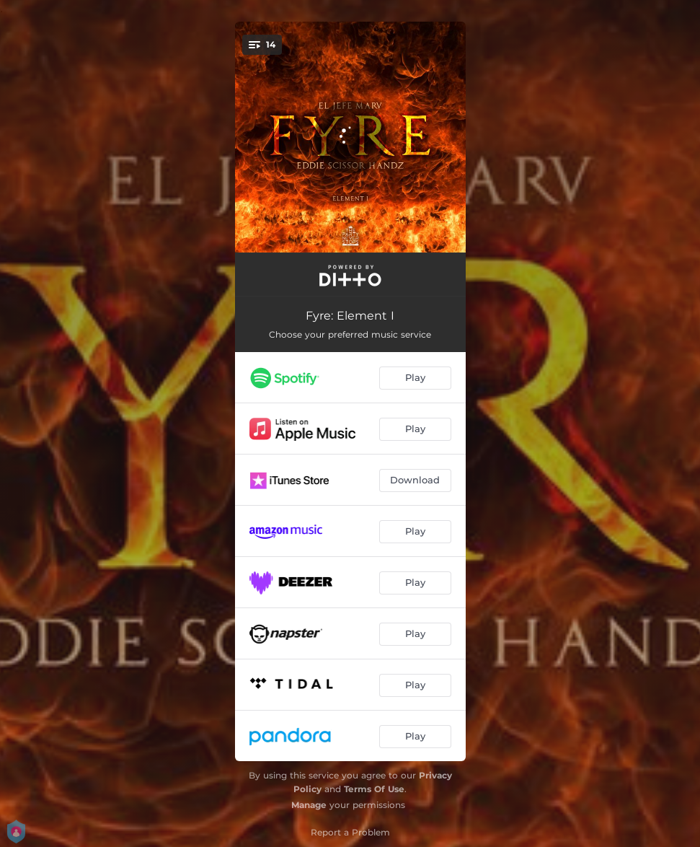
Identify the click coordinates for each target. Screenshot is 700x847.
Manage (309, 804)
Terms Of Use (374, 789)
